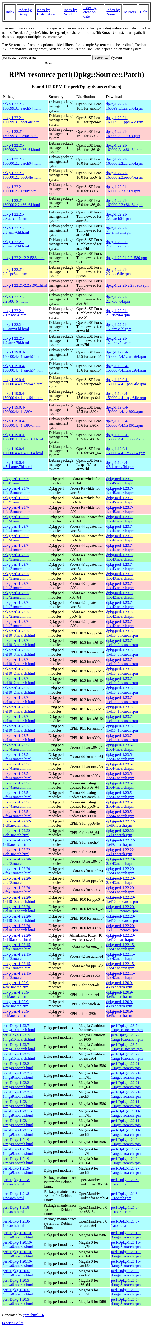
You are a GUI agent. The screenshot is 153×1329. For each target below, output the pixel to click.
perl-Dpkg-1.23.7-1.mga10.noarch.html (19, 1028)
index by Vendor (70, 12)
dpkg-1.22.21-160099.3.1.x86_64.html (21, 147)
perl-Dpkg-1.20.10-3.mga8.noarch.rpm (126, 1235)
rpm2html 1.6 (33, 1315)
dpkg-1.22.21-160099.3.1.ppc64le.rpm (124, 120)
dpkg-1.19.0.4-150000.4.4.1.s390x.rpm (124, 409)
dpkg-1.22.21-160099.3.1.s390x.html (20, 134)
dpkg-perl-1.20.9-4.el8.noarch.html (16, 985)
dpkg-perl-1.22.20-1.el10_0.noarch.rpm (122, 899)
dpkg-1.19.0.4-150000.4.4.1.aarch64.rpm (126, 354)
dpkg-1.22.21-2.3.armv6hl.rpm (118, 230)
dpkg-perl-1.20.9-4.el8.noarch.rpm (119, 985)
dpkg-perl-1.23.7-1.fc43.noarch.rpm (120, 557)
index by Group (25, 12)
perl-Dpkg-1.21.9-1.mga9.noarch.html (18, 1142)
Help (143, 12)
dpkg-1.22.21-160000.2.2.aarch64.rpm (124, 161)
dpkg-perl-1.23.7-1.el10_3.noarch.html (19, 633)
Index (10, 12)
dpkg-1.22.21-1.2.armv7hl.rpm (118, 340)
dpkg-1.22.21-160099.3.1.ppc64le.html (22, 120)
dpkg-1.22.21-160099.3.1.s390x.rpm (123, 134)
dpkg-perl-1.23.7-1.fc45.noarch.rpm (120, 481)
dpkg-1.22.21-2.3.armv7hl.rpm (118, 244)
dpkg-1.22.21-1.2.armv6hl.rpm (118, 327)
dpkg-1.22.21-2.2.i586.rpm (126, 258)
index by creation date (90, 12)
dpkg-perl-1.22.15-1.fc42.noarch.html (17, 947)
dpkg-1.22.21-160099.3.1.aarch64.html (22, 106)
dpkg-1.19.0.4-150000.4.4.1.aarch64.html (23, 354)
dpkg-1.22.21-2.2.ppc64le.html (15, 271)
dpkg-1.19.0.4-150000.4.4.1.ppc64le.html (23, 382)
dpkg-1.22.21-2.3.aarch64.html (15, 216)
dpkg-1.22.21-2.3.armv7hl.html (16, 244)
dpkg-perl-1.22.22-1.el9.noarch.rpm (120, 823)
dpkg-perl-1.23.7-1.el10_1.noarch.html (19, 709)
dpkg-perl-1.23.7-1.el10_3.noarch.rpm (122, 633)
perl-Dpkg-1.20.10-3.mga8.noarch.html (18, 1235)
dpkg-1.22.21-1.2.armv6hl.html (16, 327)
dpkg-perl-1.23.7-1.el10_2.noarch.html (19, 671)
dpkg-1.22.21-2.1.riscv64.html (15, 313)
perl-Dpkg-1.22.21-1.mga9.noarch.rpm (126, 1066)
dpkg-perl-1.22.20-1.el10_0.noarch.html (19, 899)
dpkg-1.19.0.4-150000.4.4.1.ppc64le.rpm (126, 382)
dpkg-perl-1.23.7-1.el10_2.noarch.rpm (122, 671)
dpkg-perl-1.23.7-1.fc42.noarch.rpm (120, 595)
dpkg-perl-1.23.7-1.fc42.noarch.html (17, 595)
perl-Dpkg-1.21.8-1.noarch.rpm (125, 1182)
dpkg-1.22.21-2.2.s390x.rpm (127, 285)
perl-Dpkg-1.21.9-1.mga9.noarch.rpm (126, 1142)
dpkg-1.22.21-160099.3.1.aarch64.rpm (124, 106)
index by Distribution (46, 12)
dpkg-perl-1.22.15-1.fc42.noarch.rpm (120, 947)
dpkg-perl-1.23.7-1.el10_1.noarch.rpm (122, 709)
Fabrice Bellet (12, 1323)
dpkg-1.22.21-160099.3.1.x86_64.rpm (124, 147)
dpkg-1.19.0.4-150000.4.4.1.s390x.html (22, 409)
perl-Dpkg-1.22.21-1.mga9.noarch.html (18, 1066)
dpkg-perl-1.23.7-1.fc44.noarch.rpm (120, 519)
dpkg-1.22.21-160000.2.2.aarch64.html (22, 161)
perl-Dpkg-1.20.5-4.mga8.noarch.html (18, 1273)
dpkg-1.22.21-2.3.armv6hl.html (16, 230)
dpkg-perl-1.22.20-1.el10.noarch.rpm (120, 937)
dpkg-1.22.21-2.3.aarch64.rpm (118, 216)
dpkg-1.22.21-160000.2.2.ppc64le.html (22, 175)
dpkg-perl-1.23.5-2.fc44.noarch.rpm (120, 747)
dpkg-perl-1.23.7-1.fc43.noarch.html (17, 557)
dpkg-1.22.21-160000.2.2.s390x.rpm (123, 189)
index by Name (113, 12)
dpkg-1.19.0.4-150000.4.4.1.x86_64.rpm (125, 437)
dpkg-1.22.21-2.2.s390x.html (25, 285)
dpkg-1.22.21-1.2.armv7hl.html (16, 340)
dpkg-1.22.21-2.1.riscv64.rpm (118, 313)
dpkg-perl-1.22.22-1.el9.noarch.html (17, 823)
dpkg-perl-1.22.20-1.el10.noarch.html (17, 937)
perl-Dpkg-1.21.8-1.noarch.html (16, 1182)
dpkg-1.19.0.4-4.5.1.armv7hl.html (17, 464)
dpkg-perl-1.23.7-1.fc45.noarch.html (17, 481)
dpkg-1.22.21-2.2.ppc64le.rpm (118, 271)
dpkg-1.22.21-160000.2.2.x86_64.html (21, 202)
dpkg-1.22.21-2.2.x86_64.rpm (118, 299)
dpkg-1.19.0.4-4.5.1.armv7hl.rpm (120, 464)
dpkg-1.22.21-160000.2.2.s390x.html (20, 189)
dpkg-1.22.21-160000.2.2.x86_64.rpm (124, 202)
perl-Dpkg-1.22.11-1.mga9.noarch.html (18, 1104)
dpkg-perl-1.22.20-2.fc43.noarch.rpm (120, 861)
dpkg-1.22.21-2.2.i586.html (23, 258)
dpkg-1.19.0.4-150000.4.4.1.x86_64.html (23, 437)
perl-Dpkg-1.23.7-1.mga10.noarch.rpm (127, 1028)
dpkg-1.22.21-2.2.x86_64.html (15, 299)
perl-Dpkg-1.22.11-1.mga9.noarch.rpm (126, 1104)
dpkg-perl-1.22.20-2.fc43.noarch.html (17, 861)
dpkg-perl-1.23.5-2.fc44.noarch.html (17, 747)
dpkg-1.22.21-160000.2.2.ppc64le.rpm (124, 175)
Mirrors (130, 12)
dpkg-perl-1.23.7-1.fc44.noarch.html (17, 519)
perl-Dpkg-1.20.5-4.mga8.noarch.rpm (126, 1273)
